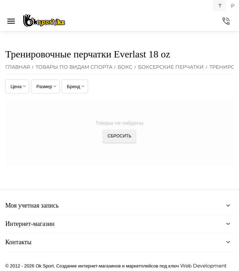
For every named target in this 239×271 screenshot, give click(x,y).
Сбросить (120, 136)
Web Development (203, 266)
